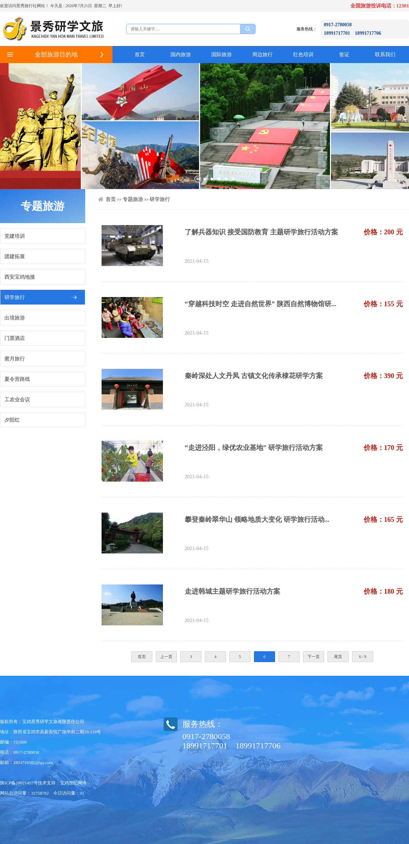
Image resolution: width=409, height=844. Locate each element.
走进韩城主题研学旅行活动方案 (232, 591)
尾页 (338, 656)
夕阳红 (12, 420)
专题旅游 (133, 199)
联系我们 (385, 54)
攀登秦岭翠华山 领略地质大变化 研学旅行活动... (257, 519)
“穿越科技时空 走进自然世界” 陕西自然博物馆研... (260, 304)
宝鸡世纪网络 (73, 782)
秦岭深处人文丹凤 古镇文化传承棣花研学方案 (254, 375)
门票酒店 (14, 338)
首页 (140, 54)
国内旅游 (180, 54)
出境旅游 (14, 318)
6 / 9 (362, 656)
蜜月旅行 (14, 358)
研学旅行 (14, 297)
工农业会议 (17, 399)
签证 (344, 54)
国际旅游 (221, 54)
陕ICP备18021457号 (19, 782)
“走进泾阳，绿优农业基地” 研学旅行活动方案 (254, 447)
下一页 (313, 656)
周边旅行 (262, 54)
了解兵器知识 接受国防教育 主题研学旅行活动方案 (261, 232)
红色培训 (303, 54)
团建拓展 (14, 256)
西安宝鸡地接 (19, 277)
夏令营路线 (17, 379)
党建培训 (14, 236)
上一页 (166, 656)
